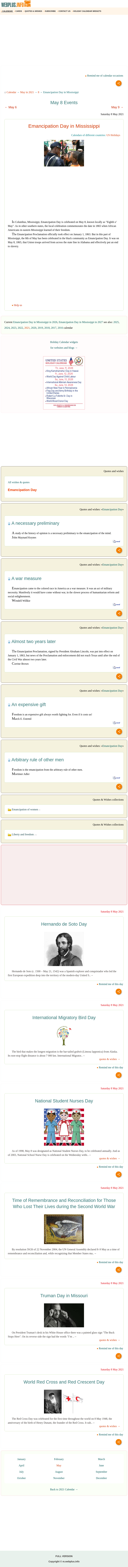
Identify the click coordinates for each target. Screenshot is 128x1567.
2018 (47, 327)
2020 (33, 327)
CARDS (18, 11)
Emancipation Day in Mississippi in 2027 (81, 322)
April (21, 1465)
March (101, 1459)
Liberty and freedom (22, 834)
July (21, 1471)
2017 (53, 327)
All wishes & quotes (19, 482)
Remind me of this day (110, 984)
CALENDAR (7, 11)
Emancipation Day (112, 509)
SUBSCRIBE (50, 11)
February (59, 1459)
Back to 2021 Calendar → (64, 1489)
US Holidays (113, 135)
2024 (7, 327)
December (101, 1478)
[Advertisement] (64, 41)
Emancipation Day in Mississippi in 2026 (35, 322)
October (21, 1478)
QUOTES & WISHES (33, 11)
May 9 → (117, 107)
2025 (116, 322)
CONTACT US (64, 11)
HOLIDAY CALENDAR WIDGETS (87, 11)
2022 (20, 327)
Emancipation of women (24, 809)
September (101, 1471)
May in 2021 (27, 92)
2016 (60, 327)
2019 (40, 327)
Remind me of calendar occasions (104, 75)
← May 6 (11, 107)
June (101, 1465)
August (59, 1471)
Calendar (11, 92)
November (59, 1478)
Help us (17, 305)
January (21, 1459)
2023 (13, 327)
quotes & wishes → (109, 1059)
